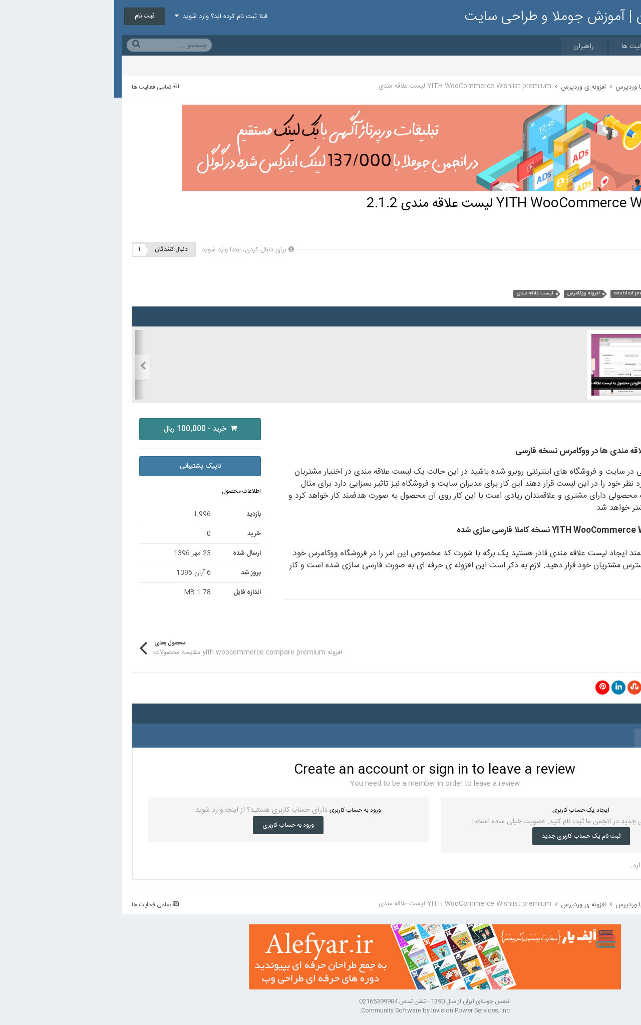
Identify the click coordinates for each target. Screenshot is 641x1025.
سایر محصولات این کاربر (569, 277)
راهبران (469, 47)
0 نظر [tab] (537, 738)
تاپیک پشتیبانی (86, 466)
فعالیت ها (521, 47)
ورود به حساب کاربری (174, 825)
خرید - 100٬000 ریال (86, 429)
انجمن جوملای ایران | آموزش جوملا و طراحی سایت (492, 17)
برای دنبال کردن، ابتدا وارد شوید (130, 249)
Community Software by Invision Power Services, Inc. (320, 1010)
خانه (612, 47)
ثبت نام (31, 16)
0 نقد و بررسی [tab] (587, 738)
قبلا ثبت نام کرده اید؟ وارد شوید (107, 16)
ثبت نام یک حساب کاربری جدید (467, 836)
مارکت (570, 47)
